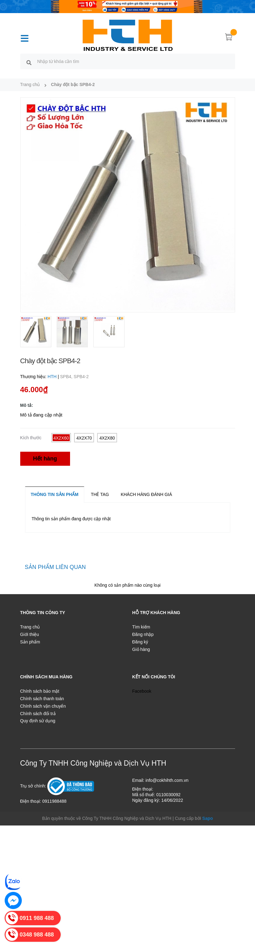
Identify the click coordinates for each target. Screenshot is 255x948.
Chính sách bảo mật (39, 691)
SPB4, (67, 376)
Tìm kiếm (141, 626)
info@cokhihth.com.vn (166, 780)
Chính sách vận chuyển (43, 706)
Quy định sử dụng (37, 720)
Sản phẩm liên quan (55, 567)
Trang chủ (30, 626)
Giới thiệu (29, 634)
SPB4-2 (81, 376)
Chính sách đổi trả (38, 713)
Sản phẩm (30, 641)
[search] (29, 62)
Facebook (141, 691)
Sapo (207, 818)
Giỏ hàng (141, 649)
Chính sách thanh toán (42, 698)
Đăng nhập (143, 634)
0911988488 (54, 801)
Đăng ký (140, 641)
